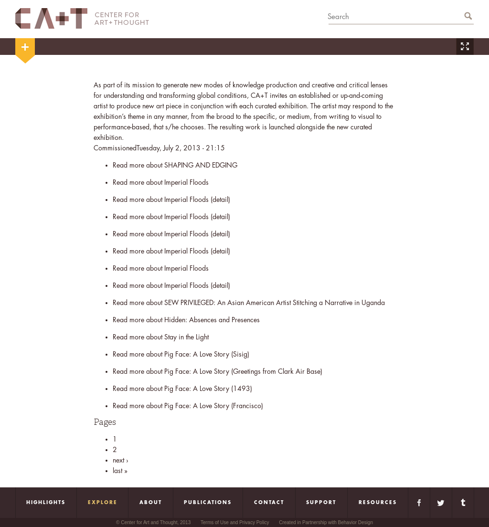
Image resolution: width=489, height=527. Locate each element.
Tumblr (463, 502)
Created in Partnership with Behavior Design (326, 522)
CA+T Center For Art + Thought (82, 18)
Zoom (464, 46)
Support (321, 502)
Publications (208, 502)
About (150, 502)
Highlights (45, 502)
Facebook (419, 502)
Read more (175, 165)
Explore (102, 502)
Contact (269, 502)
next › (120, 460)
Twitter (441, 502)
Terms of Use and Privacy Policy (235, 522)
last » (120, 470)
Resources (378, 502)
